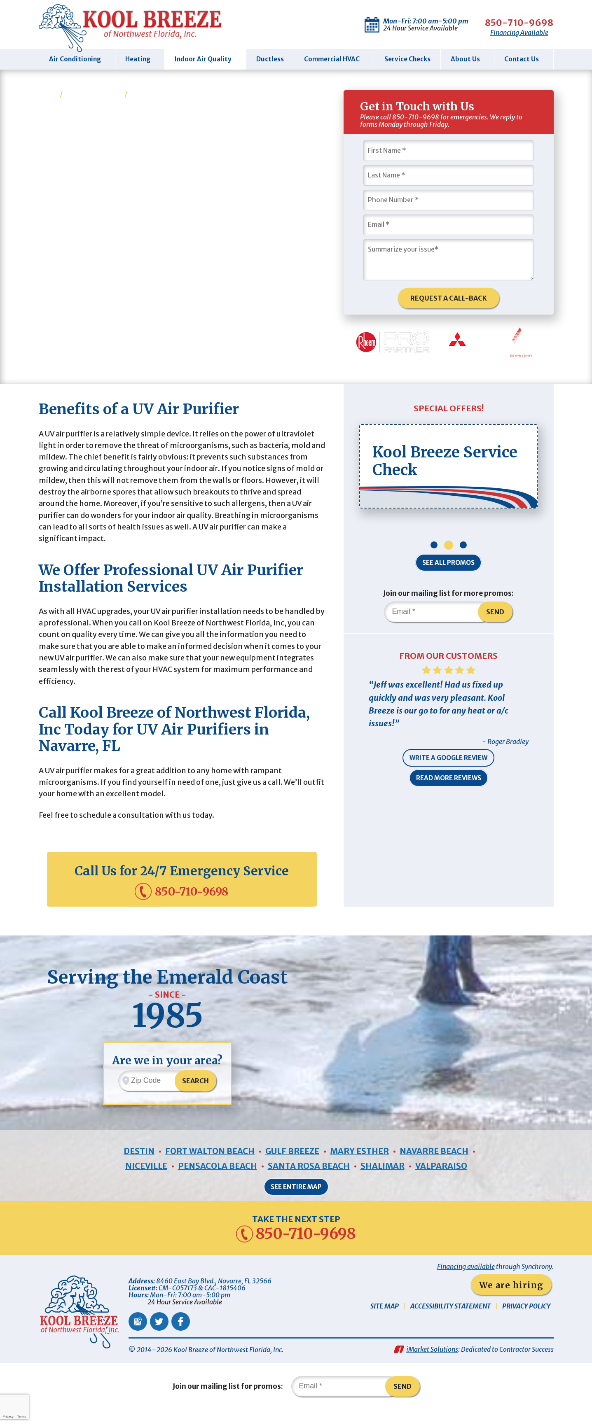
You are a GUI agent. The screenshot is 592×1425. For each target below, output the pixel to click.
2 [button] (448, 548)
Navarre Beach (435, 1165)
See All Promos (448, 566)
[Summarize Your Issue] (448, 259)
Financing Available (498, 32)
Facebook (180, 1336)
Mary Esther (360, 1165)
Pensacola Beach (217, 1180)
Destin (138, 1165)
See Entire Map (296, 1201)
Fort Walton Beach (209, 1165)
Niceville (145, 1180)
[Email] (448, 224)
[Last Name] (448, 175)
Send (496, 616)
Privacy (7, 1416)
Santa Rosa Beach (308, 1180)
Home (48, 93)
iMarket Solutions (432, 1365)
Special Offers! (449, 411)
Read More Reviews (448, 783)
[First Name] (448, 150)
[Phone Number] (448, 199)
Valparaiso (442, 1180)
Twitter (159, 1336)
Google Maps (138, 1336)
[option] (448, 470)
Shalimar (383, 1180)
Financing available (466, 1282)
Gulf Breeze (293, 1165)
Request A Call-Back (448, 298)
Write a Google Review (448, 763)
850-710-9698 (498, 21)
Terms (21, 1416)
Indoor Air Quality (93, 93)
